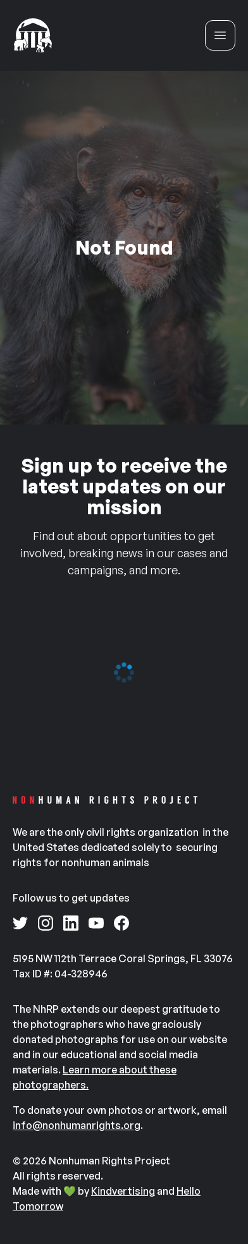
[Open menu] (220, 35)
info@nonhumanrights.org (76, 1125)
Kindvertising (123, 1191)
